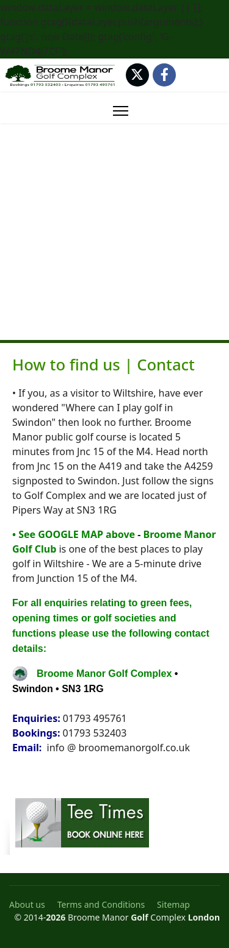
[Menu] (120, 111)
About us (27, 904)
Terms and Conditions (101, 904)
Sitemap (173, 904)
